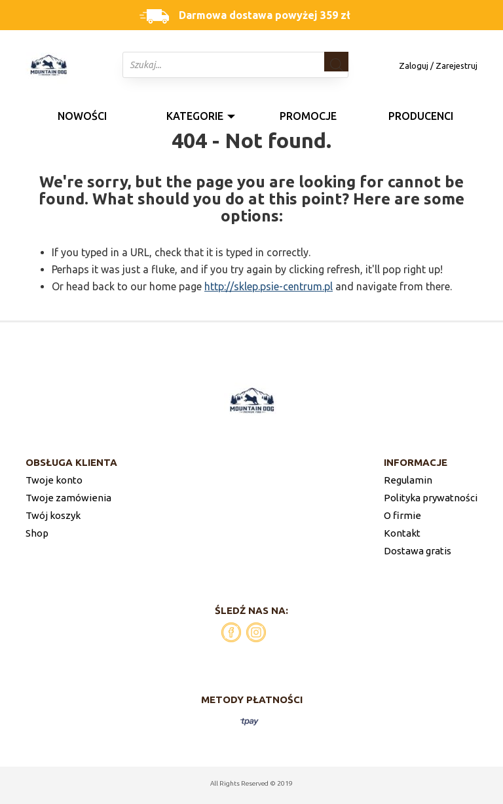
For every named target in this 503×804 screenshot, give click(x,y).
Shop (37, 533)
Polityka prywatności (430, 497)
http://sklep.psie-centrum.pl (268, 286)
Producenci (420, 116)
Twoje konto (54, 480)
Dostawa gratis (417, 550)
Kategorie (194, 116)
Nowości (82, 116)
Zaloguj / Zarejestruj (438, 65)
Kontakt (402, 533)
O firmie (402, 515)
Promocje (308, 116)
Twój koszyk (53, 515)
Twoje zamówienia (68, 497)
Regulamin (408, 480)
